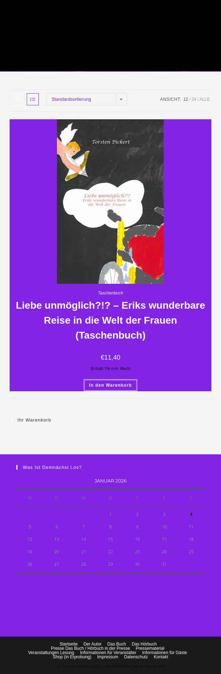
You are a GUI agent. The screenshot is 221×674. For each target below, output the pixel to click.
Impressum (107, 656)
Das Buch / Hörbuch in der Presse (97, 648)
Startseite (68, 644)
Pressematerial (150, 648)
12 (185, 99)
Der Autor (93, 644)
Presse (57, 648)
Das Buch (116, 644)
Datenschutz (136, 656)
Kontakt (161, 656)
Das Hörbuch (144, 644)
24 (193, 99)
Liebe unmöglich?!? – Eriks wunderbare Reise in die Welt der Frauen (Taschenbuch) (110, 320)
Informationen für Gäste (164, 652)
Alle (205, 99)
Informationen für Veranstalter (108, 652)
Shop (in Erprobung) (72, 656)
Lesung (67, 652)
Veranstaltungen (43, 652)
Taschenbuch (110, 293)
